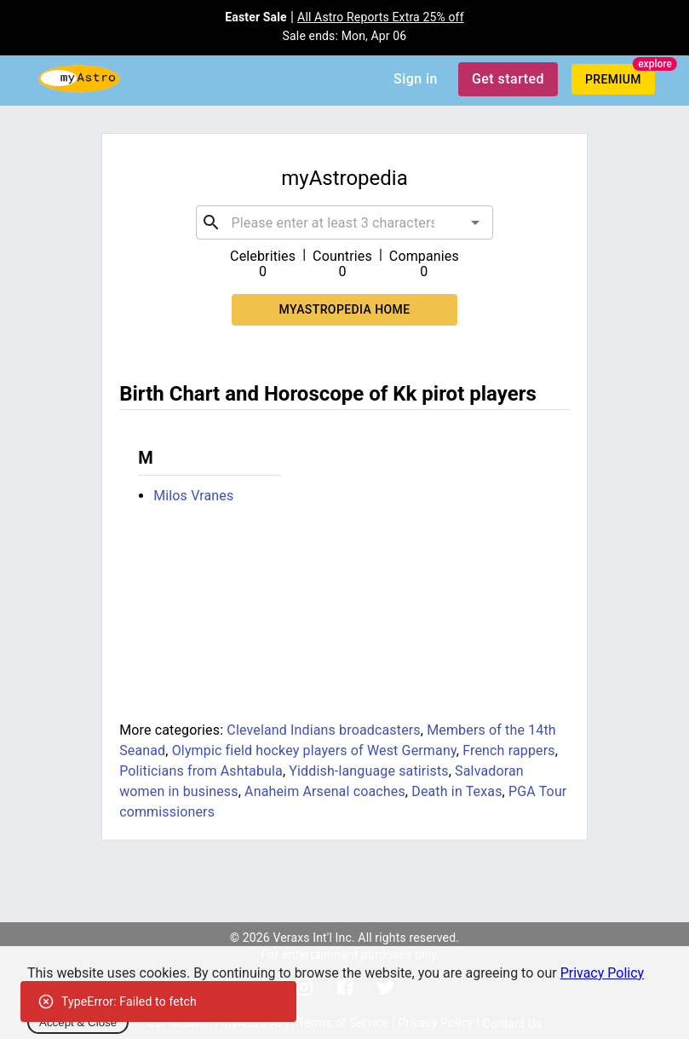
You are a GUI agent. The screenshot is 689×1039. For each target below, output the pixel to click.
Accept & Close (78, 1022)
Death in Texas (456, 791)
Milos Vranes (193, 496)
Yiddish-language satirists (368, 771)
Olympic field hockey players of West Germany (314, 750)
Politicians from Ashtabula (201, 771)
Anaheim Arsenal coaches (324, 791)
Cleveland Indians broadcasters (323, 730)
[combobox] (345, 222)
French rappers (508, 750)
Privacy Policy (602, 973)
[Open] (475, 222)
